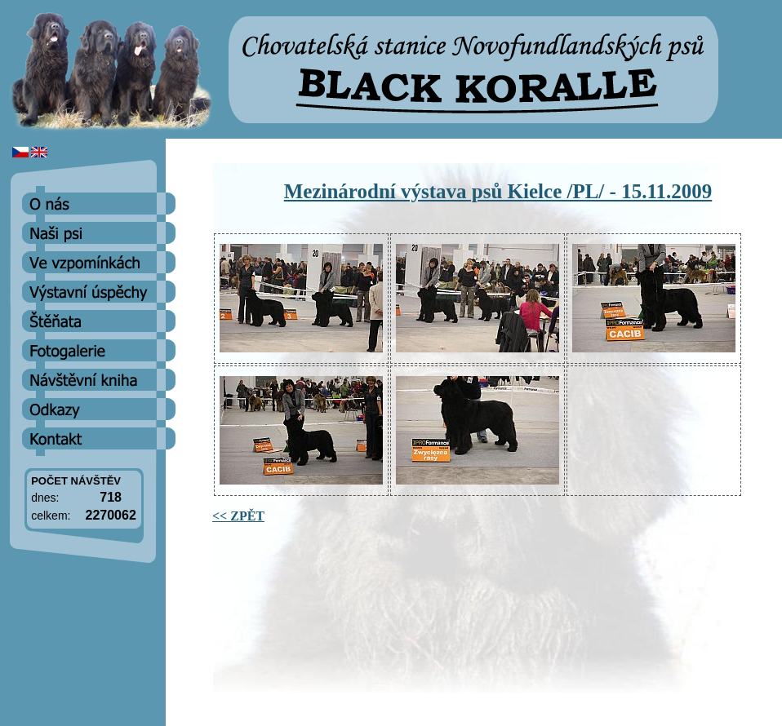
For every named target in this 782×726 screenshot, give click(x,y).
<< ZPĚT (238, 516)
